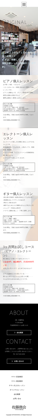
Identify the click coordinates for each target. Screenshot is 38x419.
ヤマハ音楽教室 (17, 377)
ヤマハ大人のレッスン (17, 385)
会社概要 (17, 394)
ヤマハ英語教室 (17, 381)
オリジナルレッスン (17, 390)
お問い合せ (17, 399)
